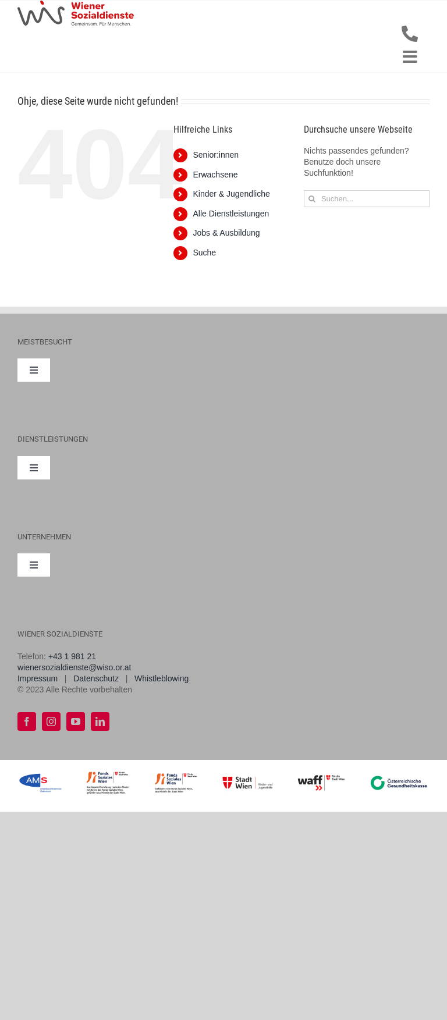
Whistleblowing (161, 678)
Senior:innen (216, 154)
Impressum (37, 678)
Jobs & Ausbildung (226, 232)
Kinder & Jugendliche (231, 193)
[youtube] (75, 721)
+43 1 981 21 (72, 656)
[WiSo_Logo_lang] (75, 4)
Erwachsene (215, 174)
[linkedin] (100, 721)
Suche (204, 252)
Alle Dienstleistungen (231, 213)
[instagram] (51, 721)
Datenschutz (96, 678)
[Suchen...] (367, 198)
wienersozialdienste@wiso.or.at (74, 667)
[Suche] (312, 198)
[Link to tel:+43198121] (410, 34)
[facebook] (26, 721)
